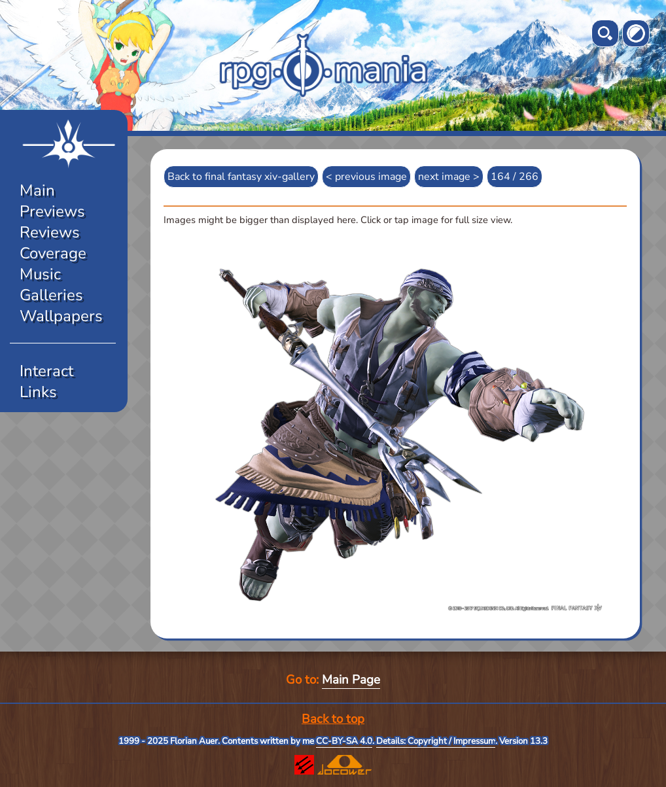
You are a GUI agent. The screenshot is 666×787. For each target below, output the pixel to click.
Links (38, 391)
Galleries (51, 295)
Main (37, 190)
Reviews (50, 232)
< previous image (366, 176)
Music (40, 274)
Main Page (351, 679)
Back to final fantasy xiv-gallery (241, 176)
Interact (46, 370)
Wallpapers (61, 316)
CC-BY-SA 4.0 (344, 741)
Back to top (333, 718)
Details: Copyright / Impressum (435, 741)
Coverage (53, 253)
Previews (52, 211)
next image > (449, 176)
